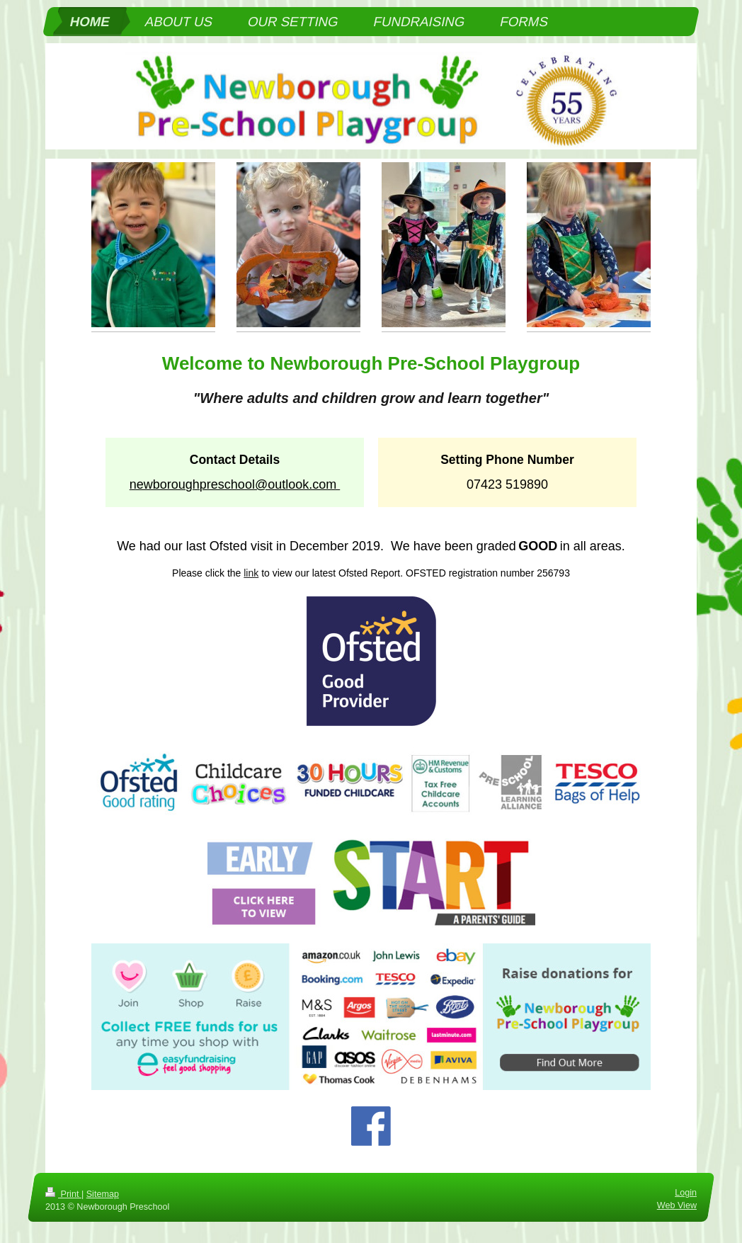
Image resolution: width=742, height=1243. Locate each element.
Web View (677, 1205)
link (251, 573)
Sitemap (102, 1194)
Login (686, 1193)
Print (63, 1194)
